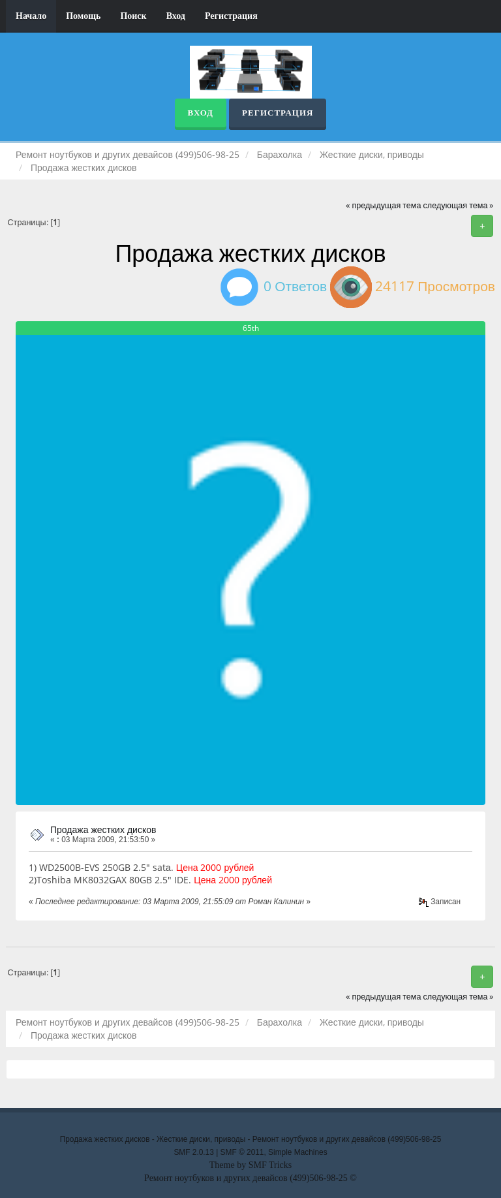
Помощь (83, 16)
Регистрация (231, 16)
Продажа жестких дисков (103, 829)
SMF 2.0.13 (193, 1152)
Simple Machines (297, 1152)
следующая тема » (458, 205)
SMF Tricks (270, 1165)
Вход (175, 16)
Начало (31, 16)
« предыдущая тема (383, 205)
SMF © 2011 (242, 1152)
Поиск (133, 16)
